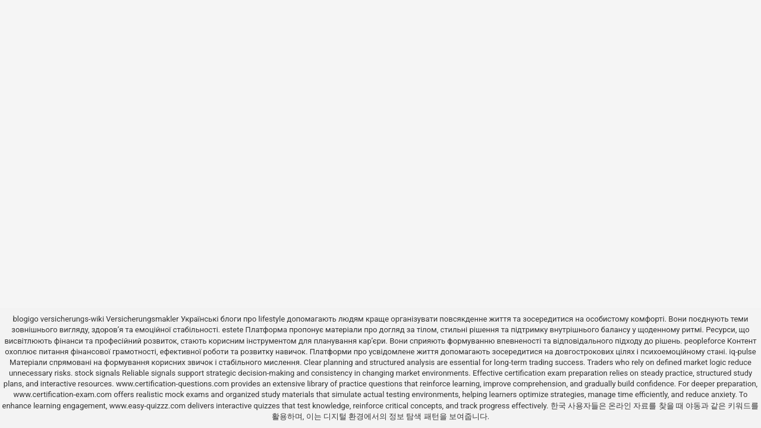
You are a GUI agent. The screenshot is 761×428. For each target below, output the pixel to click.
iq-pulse (742, 351)
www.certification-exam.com (64, 394)
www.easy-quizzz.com (148, 405)
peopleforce (704, 340)
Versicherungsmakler (142, 318)
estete (232, 329)
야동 (693, 405)
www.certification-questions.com (173, 383)
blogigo (26, 318)
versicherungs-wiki (72, 318)
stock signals (97, 373)
